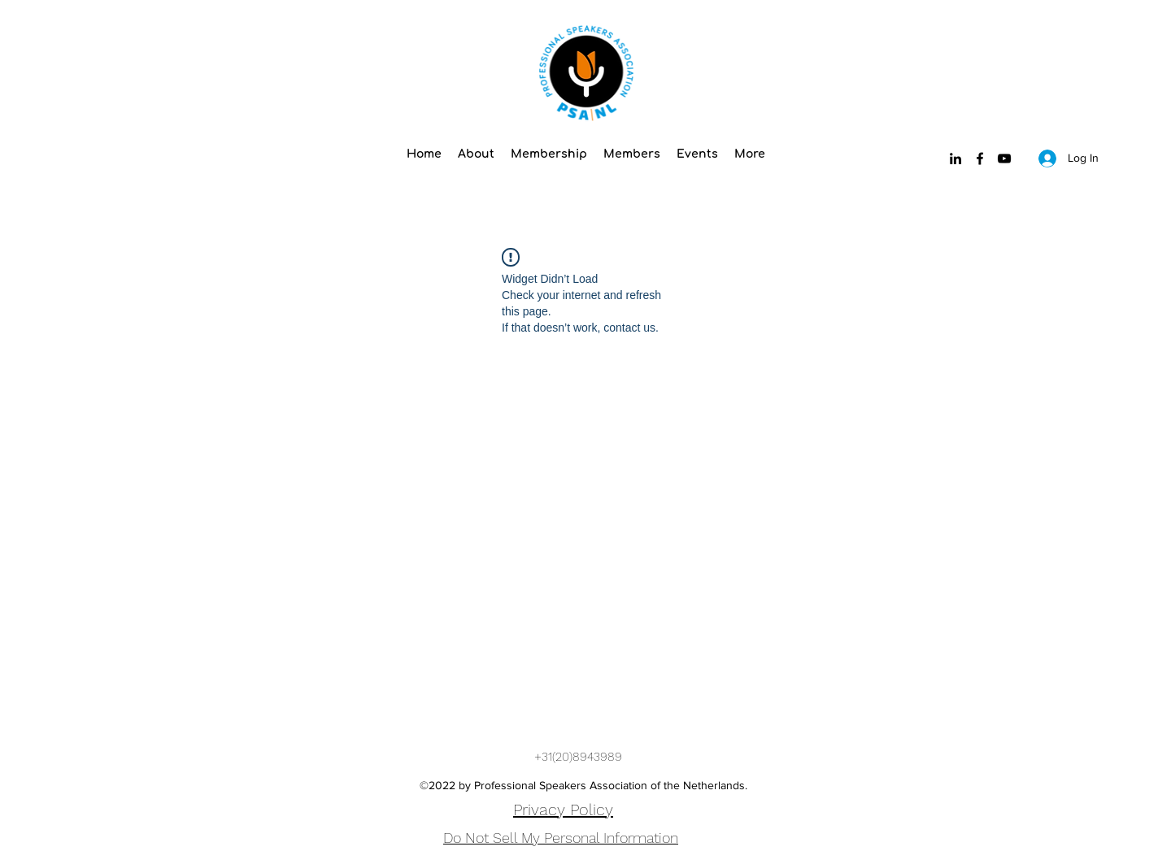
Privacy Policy (563, 809)
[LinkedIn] (955, 158)
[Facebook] (980, 158)
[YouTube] (1004, 158)
